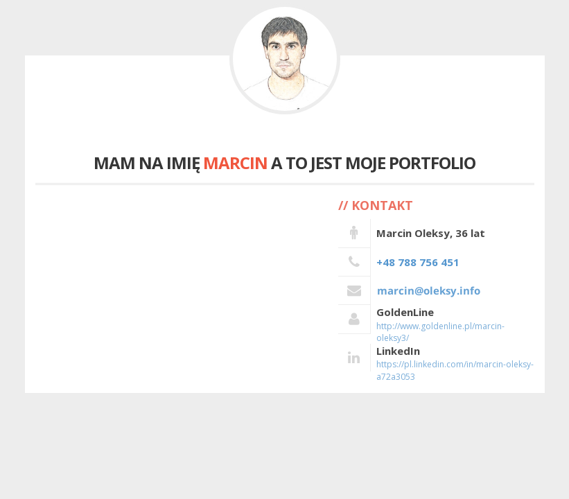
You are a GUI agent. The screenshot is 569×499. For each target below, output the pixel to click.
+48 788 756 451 (417, 262)
